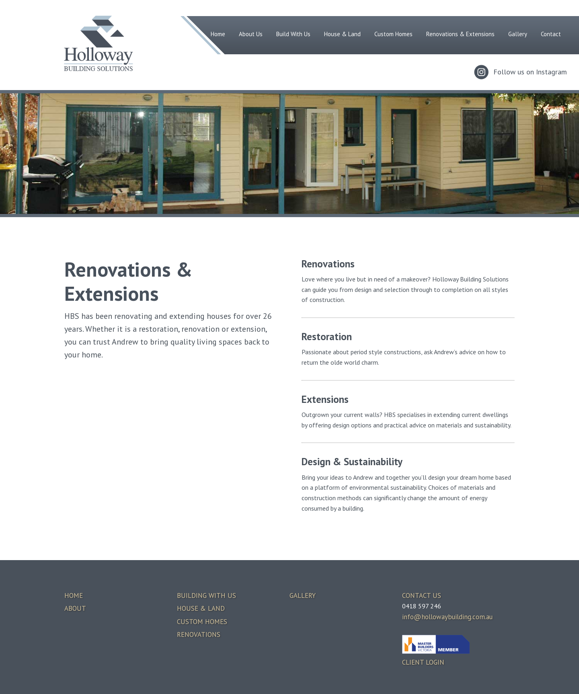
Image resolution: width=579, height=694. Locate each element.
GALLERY (303, 595)
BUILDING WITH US (206, 595)
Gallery (517, 34)
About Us (251, 34)
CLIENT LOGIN (423, 662)
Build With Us (293, 34)
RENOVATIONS (198, 634)
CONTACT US (421, 595)
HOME (73, 595)
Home (218, 34)
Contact (551, 34)
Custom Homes (393, 34)
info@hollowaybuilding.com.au (447, 616)
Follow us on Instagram (530, 71)
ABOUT (75, 608)
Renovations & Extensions (460, 34)
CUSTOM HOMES (202, 621)
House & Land (342, 34)
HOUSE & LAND (201, 608)
